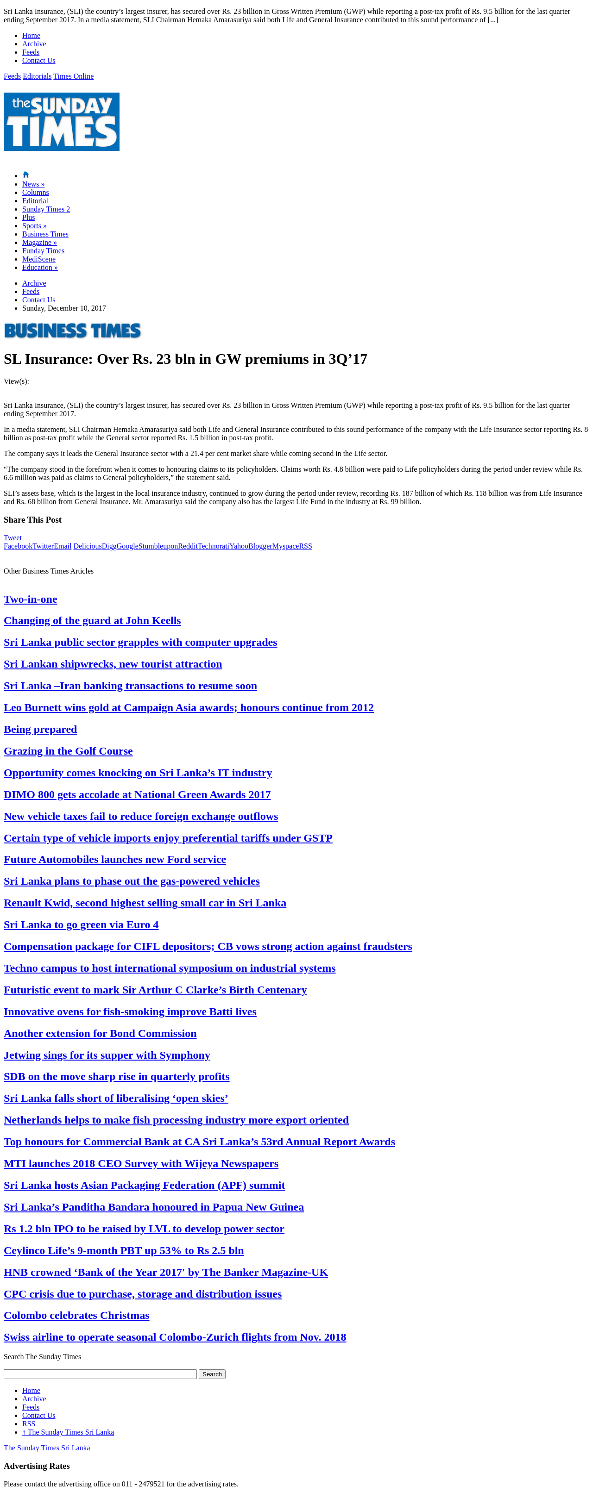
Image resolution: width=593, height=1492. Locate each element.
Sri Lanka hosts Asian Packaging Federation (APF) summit (144, 1185)
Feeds (30, 52)
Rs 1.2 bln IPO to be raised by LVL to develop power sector (144, 1229)
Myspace (285, 546)
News (33, 184)
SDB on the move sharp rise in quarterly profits (117, 1076)
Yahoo (238, 546)
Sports (34, 226)
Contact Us (39, 60)
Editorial (35, 201)
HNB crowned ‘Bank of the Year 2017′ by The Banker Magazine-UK (166, 1272)
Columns (35, 192)
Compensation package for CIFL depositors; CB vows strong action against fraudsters (208, 946)
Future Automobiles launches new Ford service (115, 859)
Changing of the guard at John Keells (92, 620)
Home (31, 35)
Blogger (260, 546)
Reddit (188, 546)
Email (62, 546)
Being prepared (40, 729)
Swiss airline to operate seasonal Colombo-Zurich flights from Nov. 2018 (175, 1337)
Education (40, 267)
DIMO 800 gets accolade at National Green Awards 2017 (137, 794)
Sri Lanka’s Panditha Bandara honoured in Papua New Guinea (154, 1207)
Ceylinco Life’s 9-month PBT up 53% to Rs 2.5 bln (124, 1250)
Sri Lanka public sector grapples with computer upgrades (141, 642)
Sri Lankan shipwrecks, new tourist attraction (113, 664)
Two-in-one (30, 599)
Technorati (213, 546)
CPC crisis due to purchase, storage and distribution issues (143, 1294)
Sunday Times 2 (46, 209)
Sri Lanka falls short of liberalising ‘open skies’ (116, 1098)
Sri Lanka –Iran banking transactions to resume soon (130, 686)
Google (128, 546)
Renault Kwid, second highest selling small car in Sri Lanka (145, 903)
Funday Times (43, 251)
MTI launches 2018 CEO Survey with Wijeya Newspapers (141, 1163)
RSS (305, 546)
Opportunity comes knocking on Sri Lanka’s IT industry (138, 773)
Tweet (13, 538)
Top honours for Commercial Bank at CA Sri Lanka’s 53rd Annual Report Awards (199, 1142)
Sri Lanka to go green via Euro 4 (81, 924)
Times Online (73, 76)
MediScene (39, 259)
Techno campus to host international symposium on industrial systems (170, 968)
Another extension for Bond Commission (100, 1033)
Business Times (45, 234)
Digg (109, 546)
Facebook (18, 546)
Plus (28, 217)
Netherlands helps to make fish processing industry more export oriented (176, 1120)
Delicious (87, 546)
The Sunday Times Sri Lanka (68, 1432)
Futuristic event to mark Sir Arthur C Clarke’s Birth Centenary (155, 990)
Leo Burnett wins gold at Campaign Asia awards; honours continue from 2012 (189, 707)
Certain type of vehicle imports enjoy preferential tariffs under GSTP (168, 838)
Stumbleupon (158, 546)
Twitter (43, 546)
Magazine (39, 242)
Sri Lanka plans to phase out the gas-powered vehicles (132, 881)
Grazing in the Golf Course (68, 751)
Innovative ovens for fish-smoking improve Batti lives (130, 1011)
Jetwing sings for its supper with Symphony (107, 1055)
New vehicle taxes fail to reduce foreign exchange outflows (141, 816)
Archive (34, 44)
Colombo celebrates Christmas (77, 1315)
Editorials (37, 76)
